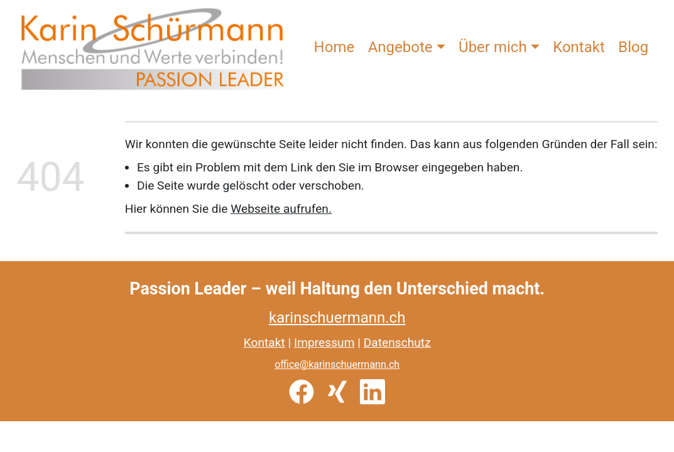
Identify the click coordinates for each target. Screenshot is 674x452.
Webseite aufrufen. (281, 209)
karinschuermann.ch (337, 317)
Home (334, 47)
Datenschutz (397, 342)
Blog (633, 47)
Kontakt (579, 47)
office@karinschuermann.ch (337, 364)
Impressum (324, 342)
